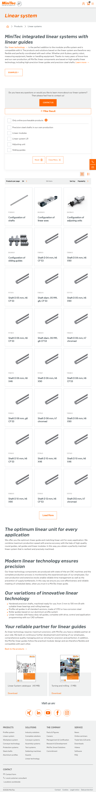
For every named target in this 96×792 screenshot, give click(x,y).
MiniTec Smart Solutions (56, 747)
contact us (48, 103)
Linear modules (19, 133)
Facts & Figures (53, 732)
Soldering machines (33, 751)
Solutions (30, 727)
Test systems (30, 747)
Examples (13, 72)
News (76, 732)
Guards (28, 755)
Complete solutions (33, 736)
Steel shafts (7, 751)
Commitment (52, 751)
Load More (48, 515)
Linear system (8, 736)
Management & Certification (58, 740)
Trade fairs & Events (82, 740)
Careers (50, 736)
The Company (53, 727)
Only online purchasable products (27, 120)
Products (18, 26)
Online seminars (80, 736)
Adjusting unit (18, 144)
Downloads (79, 744)
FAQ (76, 755)
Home (7, 26)
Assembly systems (32, 744)
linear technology (17, 47)
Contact (7, 769)
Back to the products (14, 649)
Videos (77, 747)
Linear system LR (20, 139)
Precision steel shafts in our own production (32, 127)
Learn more (81, 62)
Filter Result (48, 111)
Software (78, 751)
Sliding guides (19, 150)
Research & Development (57, 744)
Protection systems (10, 747)
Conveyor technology (11, 744)
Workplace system (10, 740)
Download (12, 693)
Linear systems (35, 26)
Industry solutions (32, 732)
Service (78, 727)
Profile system (8, 732)
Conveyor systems (32, 740)
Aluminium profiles (10, 755)
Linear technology (32, 759)
